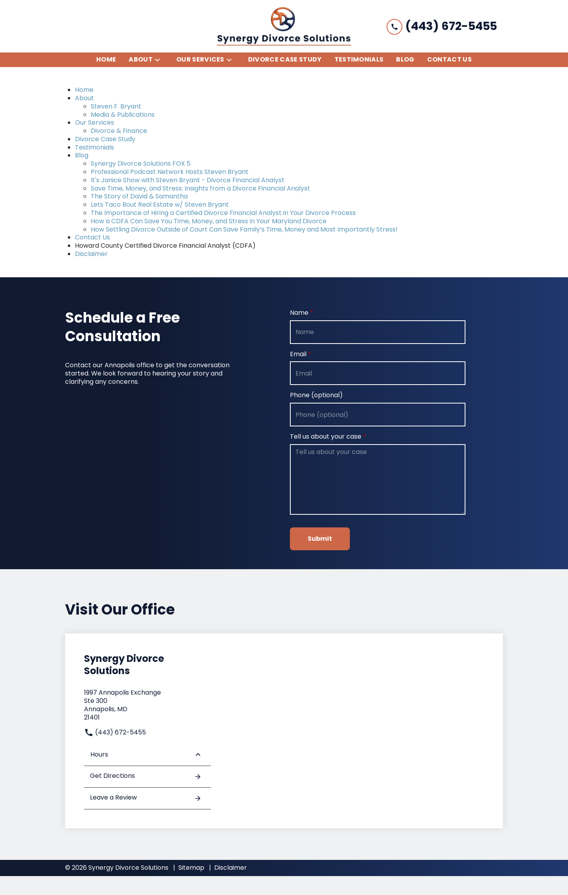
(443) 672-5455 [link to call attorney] (115, 732)
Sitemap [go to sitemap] (191, 867)
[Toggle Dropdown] (160, 60)
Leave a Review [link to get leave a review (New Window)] (146, 798)
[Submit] (320, 538)
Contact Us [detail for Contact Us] (92, 237)
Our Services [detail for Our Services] (94, 122)
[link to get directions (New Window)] (147, 705)
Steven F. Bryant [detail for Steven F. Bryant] (116, 106)
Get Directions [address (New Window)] (146, 776)
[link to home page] (284, 26)
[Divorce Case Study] (285, 59)
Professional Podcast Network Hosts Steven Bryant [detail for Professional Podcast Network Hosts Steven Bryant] (169, 171)
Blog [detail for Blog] (81, 155)
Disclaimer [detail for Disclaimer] (91, 253)
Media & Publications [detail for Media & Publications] (123, 114)
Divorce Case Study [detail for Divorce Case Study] (105, 139)
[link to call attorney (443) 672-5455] (442, 26)
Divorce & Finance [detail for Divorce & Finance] (119, 130)
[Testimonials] (359, 59)
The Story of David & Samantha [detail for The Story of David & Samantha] (139, 196)
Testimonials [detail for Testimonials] (94, 147)
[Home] (106, 59)
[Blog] (405, 59)
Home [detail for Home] (84, 89)
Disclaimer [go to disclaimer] (230, 867)
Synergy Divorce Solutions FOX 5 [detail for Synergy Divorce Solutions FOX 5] (141, 163)
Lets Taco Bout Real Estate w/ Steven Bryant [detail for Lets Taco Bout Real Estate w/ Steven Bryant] (160, 204)
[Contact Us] (449, 59)
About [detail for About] (84, 98)
